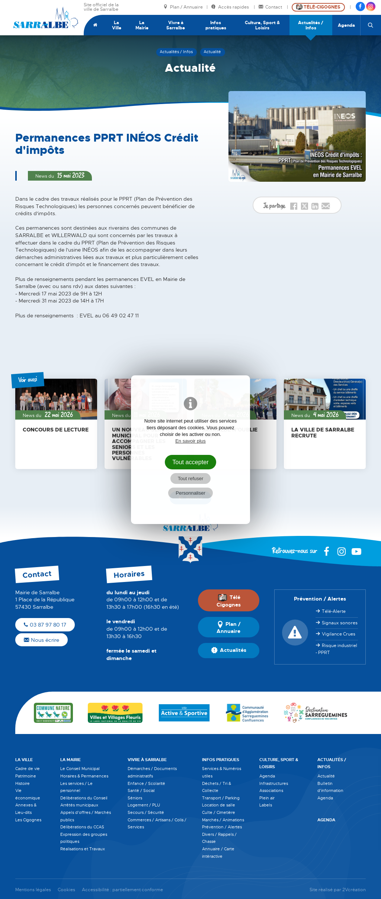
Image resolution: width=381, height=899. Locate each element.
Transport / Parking (221, 798)
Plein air (267, 798)
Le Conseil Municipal (80, 768)
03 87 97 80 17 (45, 624)
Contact (271, 7)
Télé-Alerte (334, 611)
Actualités (228, 650)
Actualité (326, 776)
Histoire (22, 783)
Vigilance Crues (338, 634)
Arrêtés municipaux (79, 805)
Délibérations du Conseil (84, 798)
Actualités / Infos (310, 25)
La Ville (116, 25)
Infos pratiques (215, 25)
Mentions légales (33, 890)
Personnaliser (190, 493)
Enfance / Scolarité (146, 783)
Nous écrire (41, 640)
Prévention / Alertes (222, 827)
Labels (265, 805)
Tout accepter (190, 462)
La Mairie (141, 25)
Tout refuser (191, 478)
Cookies (66, 890)
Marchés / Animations (223, 819)
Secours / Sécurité (146, 812)
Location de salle (218, 805)
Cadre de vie (27, 768)
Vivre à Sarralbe (175, 25)
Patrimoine (25, 776)
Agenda (346, 25)
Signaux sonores (340, 623)
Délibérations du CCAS (82, 827)
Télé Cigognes (229, 601)
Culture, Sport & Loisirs (262, 25)
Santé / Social (141, 790)
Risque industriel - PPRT (336, 649)
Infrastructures (273, 783)
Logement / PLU (144, 805)
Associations (271, 790)
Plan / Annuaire (183, 7)
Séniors (135, 798)
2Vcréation (354, 890)
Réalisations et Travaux (82, 848)
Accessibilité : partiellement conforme (122, 890)
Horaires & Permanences (84, 776)
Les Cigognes (28, 819)
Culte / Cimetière (218, 812)
